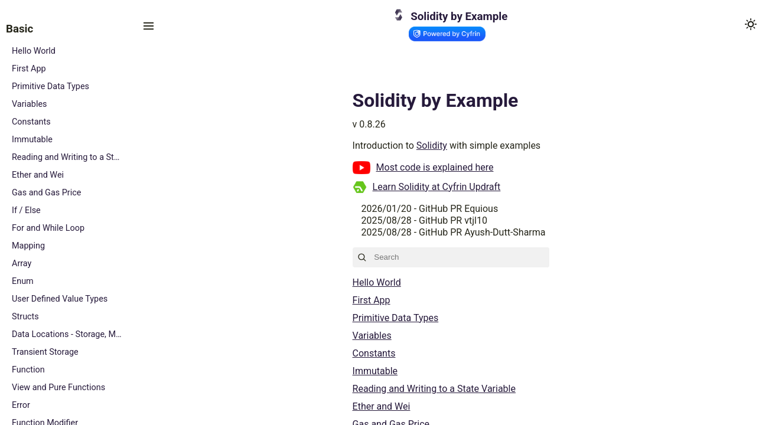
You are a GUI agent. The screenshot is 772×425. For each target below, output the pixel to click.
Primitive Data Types (50, 86)
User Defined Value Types (60, 299)
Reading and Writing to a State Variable (68, 157)
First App (29, 69)
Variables (29, 104)
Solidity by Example (459, 16)
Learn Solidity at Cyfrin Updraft (437, 186)
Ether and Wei (38, 175)
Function (28, 370)
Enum (23, 281)
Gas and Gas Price (46, 193)
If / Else (26, 210)
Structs (25, 317)
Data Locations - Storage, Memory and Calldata (68, 334)
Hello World (34, 51)
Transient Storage (45, 352)
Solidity (431, 145)
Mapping (28, 246)
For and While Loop (48, 228)
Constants (31, 122)
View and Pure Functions (58, 387)
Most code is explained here (435, 167)
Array (21, 264)
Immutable (32, 140)
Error (21, 405)
